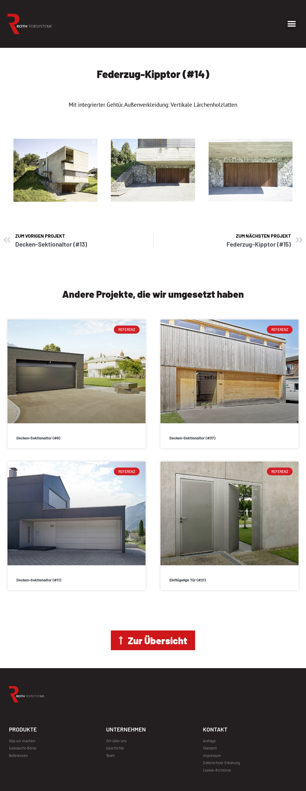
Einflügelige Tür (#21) (187, 580)
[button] (292, 24)
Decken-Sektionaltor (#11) (38, 580)
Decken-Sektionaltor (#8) (38, 438)
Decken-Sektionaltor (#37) (192, 438)
